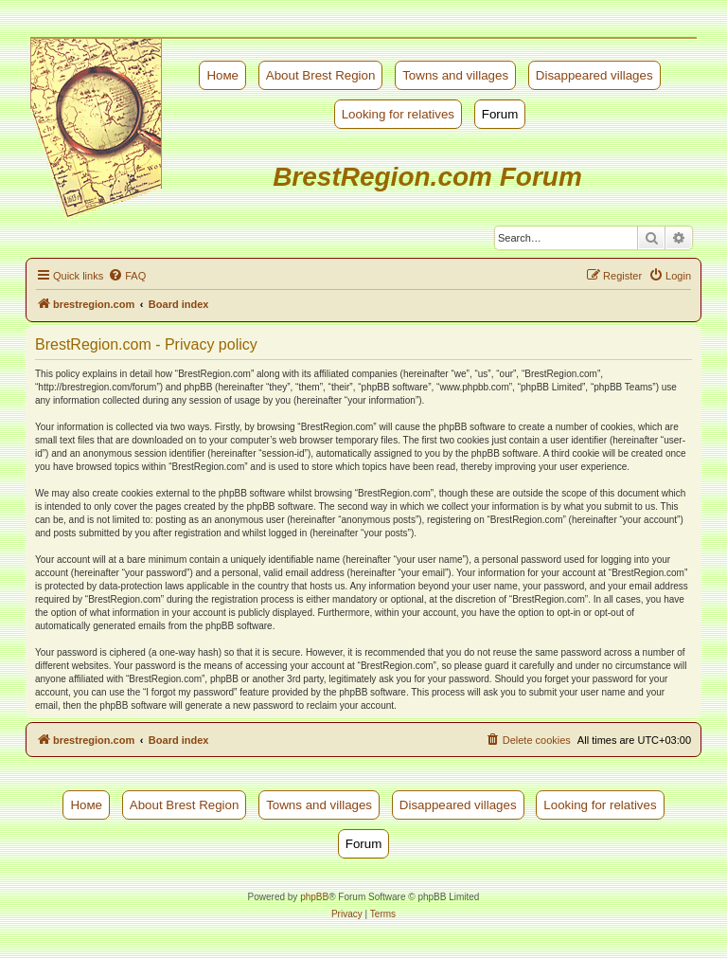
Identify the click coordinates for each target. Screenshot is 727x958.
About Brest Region (321, 75)
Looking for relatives (398, 114)
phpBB (314, 897)
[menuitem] (127, 275)
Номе (222, 75)
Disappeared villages (594, 75)
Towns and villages (455, 75)
